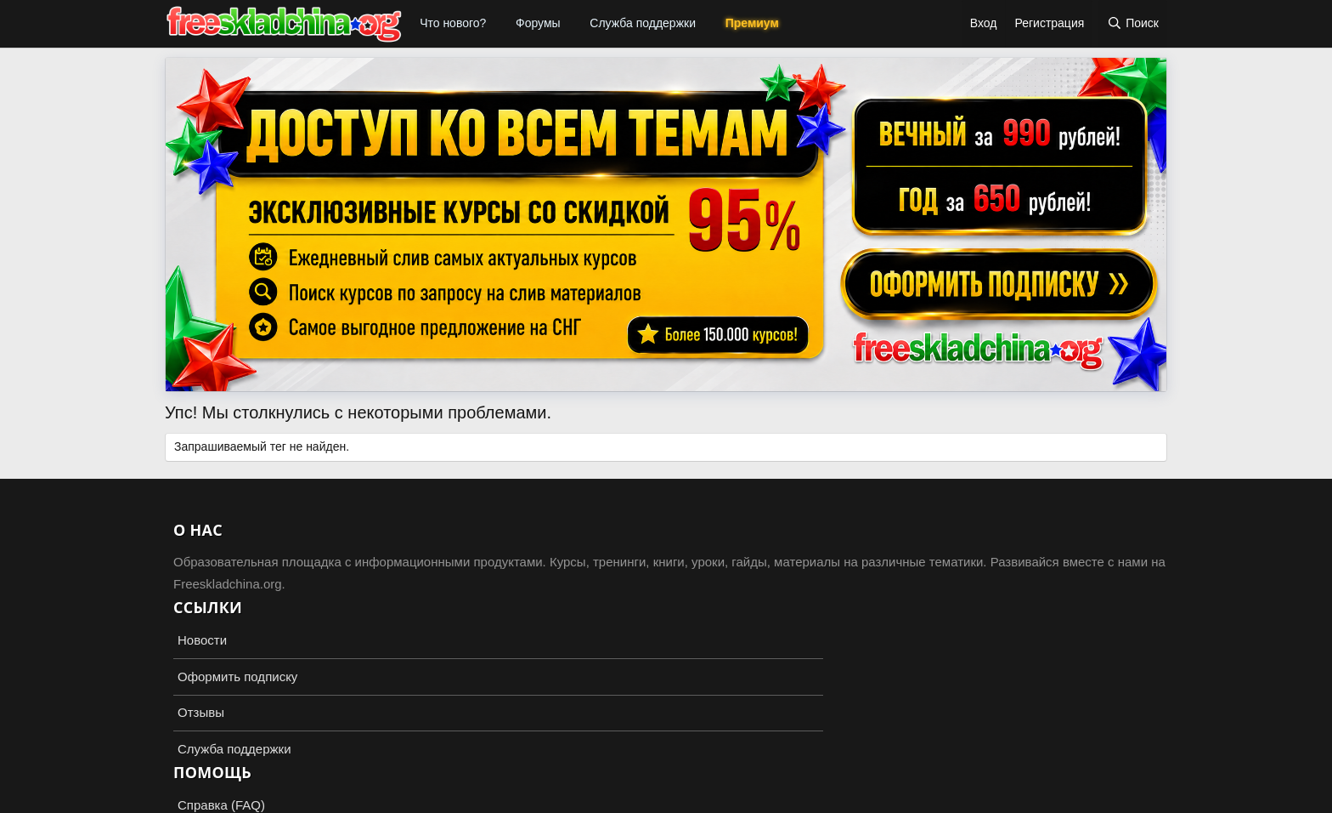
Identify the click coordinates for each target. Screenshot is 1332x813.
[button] (497, 24)
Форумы (538, 23)
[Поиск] (1132, 24)
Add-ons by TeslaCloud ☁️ (666, 784)
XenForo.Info (263, 798)
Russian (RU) (208, 753)
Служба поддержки (643, 23)
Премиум (752, 23)
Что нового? (453, 23)
